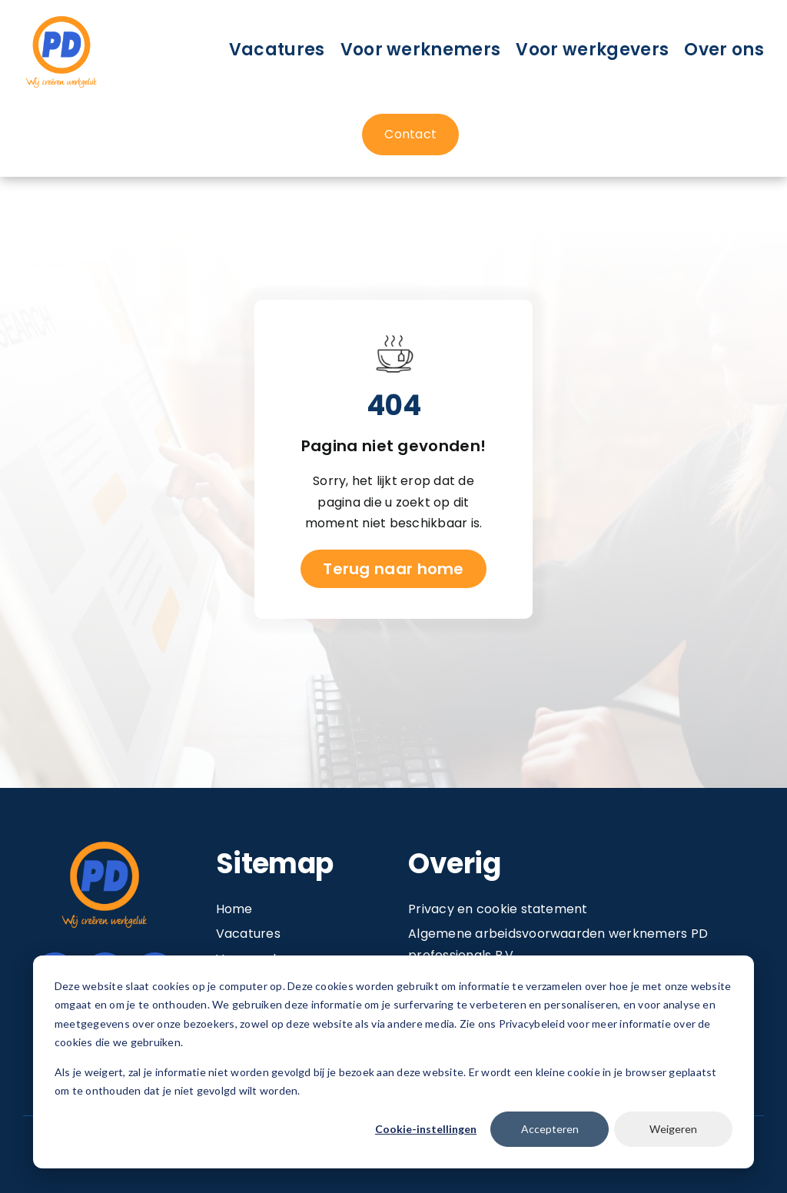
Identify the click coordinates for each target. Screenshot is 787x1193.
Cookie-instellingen (426, 1128)
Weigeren (673, 1128)
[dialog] (393, 1061)
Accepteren (550, 1128)
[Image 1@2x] (61, 18)
